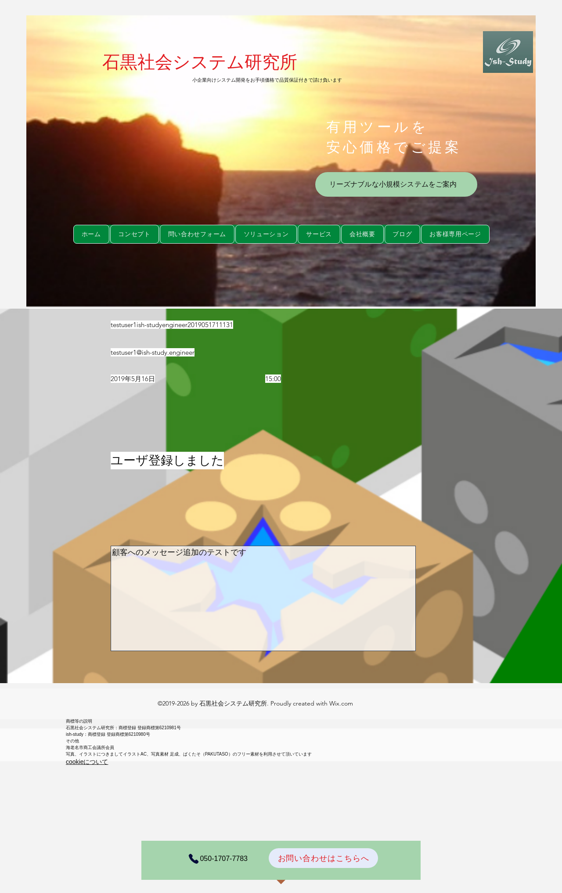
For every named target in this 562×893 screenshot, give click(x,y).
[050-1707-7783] (215, 858)
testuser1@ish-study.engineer (153, 352)
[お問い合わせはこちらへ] (323, 858)
